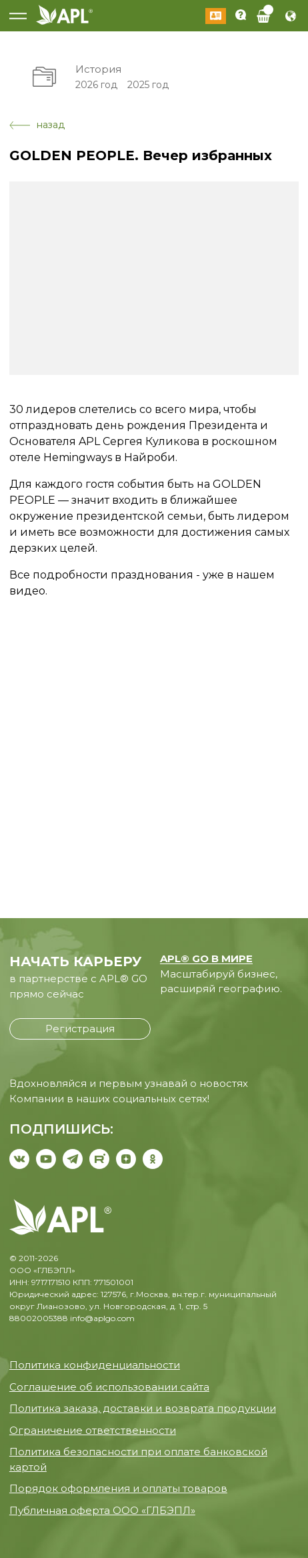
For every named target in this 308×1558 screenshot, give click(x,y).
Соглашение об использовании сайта (109, 1387)
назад (37, 125)
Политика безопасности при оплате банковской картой (138, 1459)
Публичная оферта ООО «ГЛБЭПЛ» (102, 1510)
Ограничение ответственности (92, 1430)
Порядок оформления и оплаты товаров (118, 1488)
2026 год (96, 85)
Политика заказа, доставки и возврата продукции (142, 1408)
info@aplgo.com (102, 1318)
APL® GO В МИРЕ (206, 958)
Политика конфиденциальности (94, 1364)
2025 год (148, 85)
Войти (215, 16)
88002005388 (38, 1318)
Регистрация (80, 1028)
